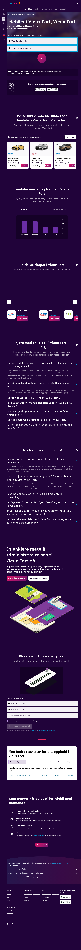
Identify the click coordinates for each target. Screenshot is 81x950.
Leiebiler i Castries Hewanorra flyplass (26, 795)
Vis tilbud (27, 171)
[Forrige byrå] (14, 311)
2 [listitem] (13, 169)
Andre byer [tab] (37, 776)
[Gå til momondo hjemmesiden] (14, 3)
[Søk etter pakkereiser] (3, 23)
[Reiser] (3, 29)
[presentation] (55, 95)
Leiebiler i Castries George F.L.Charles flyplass (57, 796)
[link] (27, 327)
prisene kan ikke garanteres (64, 885)
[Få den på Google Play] (42, 95)
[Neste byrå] (75, 311)
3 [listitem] (63, 169)
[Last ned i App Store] (55, 95)
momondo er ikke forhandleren (45, 891)
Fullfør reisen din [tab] (51, 776)
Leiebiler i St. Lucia (22, 14)
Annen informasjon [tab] (61, 215)
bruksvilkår (38, 745)
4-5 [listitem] (24, 169)
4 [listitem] (36, 169)
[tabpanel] (44, 235)
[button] (3, 3)
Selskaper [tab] (27, 215)
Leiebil (12, 14)
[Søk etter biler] (3, 19)
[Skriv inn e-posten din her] (46, 730)
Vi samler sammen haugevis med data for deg (45, 895)
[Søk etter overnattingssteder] (3, 14)
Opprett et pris (43, 857)
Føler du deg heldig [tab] (21, 781)
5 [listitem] (58, 169)
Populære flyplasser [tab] (21, 776)
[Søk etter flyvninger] (3, 10)
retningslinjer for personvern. (51, 745)
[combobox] (19, 41)
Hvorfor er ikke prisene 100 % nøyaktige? (45, 898)
